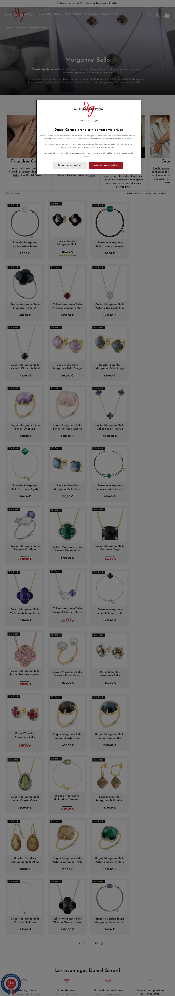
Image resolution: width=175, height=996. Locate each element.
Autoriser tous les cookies (105, 165)
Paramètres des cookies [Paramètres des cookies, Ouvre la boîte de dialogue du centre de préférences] (69, 165)
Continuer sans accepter (88, 121)
